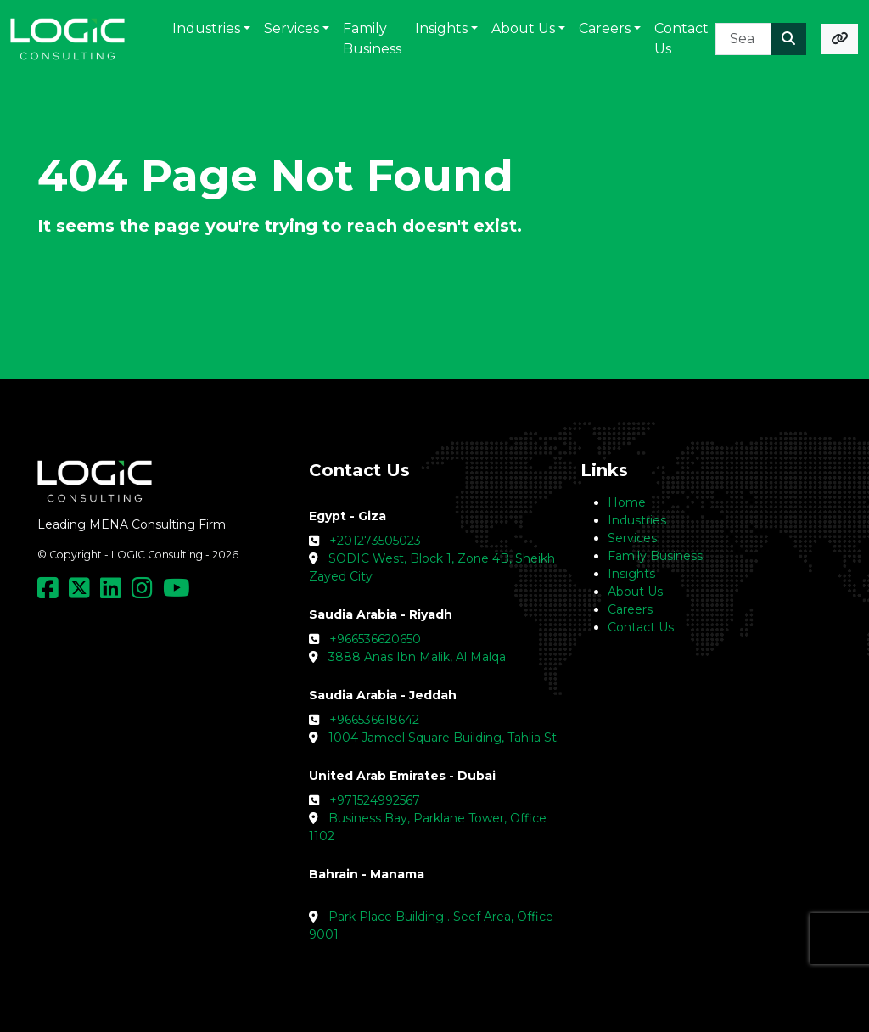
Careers (630, 609)
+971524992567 (374, 800)
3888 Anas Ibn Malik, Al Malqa (417, 657)
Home (627, 502)
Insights (631, 573)
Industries (637, 520)
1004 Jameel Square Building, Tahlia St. (443, 737)
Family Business (655, 556)
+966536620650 (375, 639)
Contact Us (641, 627)
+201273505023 (375, 540)
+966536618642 (374, 719)
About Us (635, 591)
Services (632, 538)
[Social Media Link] (51, 592)
